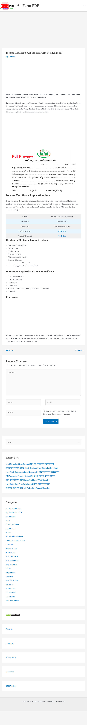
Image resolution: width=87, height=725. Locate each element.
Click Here (62, 231)
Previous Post (8, 350)
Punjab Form (10, 573)
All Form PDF (28, 6)
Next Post (79, 350)
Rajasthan (9, 577)
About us (9, 629)
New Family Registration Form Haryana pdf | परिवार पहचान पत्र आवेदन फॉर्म (32, 472)
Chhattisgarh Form (12, 524)
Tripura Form (10, 588)
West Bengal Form (12, 601)
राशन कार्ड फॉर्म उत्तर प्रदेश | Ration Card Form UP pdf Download (28, 480)
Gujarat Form (10, 528)
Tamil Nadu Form (12, 581)
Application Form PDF (14, 512)
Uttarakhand (10, 596)
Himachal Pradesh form (14, 536)
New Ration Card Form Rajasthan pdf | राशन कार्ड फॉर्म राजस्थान (28, 484)
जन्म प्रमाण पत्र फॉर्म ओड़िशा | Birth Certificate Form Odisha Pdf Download (32, 468)
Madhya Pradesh (12, 556)
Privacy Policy (11, 657)
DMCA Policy (11, 686)
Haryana (9, 532)
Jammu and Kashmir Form (15, 540)
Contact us (9, 643)
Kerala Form (10, 552)
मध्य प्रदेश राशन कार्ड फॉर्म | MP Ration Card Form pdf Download (28, 488)
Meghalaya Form (12, 564)
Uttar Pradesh (11, 592)
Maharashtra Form (12, 560)
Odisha (8, 568)
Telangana (9, 584)
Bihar (8, 520)
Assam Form (10, 516)
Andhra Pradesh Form (14, 508)
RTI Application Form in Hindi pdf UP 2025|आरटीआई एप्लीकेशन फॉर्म (30, 476)
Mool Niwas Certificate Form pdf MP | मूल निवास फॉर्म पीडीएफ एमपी (30, 464)
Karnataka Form (11, 549)
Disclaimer (10, 672)
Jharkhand (9, 545)
